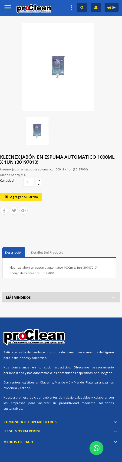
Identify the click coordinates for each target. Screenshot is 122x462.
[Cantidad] (28, 182)
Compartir (4, 210)
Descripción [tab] (14, 252)
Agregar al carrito (21, 197)
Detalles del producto (47, 252)
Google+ (23, 210)
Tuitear (14, 210)
